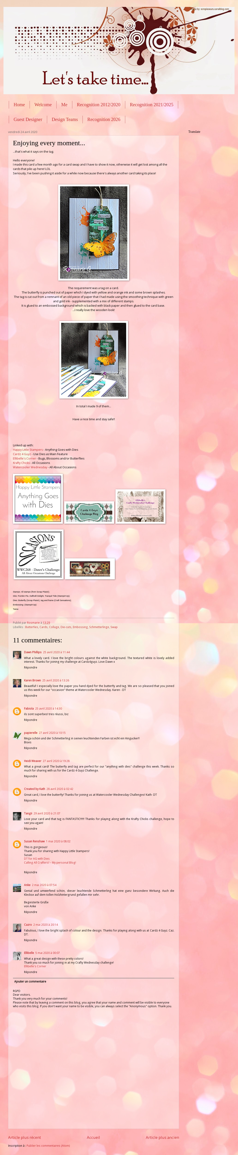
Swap (114, 627)
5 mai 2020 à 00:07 (47, 953)
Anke (27, 885)
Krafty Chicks (21, 463)
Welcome (43, 104)
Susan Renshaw (34, 841)
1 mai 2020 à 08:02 (58, 841)
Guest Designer (28, 119)
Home (19, 104)
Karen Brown (32, 680)
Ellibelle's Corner (24, 458)
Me (64, 104)
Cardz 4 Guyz (22, 454)
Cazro (28, 925)
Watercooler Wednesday (30, 467)
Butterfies (31, 627)
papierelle (30, 733)
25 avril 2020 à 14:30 (48, 709)
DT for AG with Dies (37, 859)
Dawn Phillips (33, 652)
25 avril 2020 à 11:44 (56, 652)
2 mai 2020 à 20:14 (45, 925)
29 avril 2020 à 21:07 (47, 813)
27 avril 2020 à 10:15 (52, 733)
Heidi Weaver (32, 761)
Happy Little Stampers (28, 450)
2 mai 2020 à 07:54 (44, 885)
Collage (54, 627)
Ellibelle (29, 953)
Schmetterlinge (99, 627)
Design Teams (65, 119)
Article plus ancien (162, 1137)
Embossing (80, 627)
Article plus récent (24, 1137)
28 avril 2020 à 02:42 (59, 789)
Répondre (30, 667)
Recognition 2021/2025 (151, 104)
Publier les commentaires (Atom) (48, 1146)
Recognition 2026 (103, 119)
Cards (44, 627)
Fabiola (29, 709)
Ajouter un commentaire (30, 981)
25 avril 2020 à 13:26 (55, 680)
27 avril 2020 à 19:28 (56, 761)
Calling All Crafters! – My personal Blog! (50, 863)
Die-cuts (66, 627)
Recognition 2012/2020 (98, 104)
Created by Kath (34, 789)
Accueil (93, 1137)
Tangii (28, 813)
